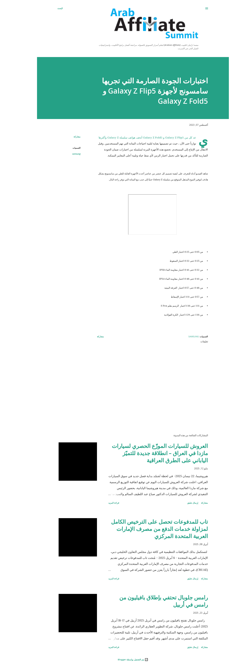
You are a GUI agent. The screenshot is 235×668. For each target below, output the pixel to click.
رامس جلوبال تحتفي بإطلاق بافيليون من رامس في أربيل (148, 601)
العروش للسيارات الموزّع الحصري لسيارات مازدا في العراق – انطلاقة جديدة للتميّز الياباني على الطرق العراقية (144, 453)
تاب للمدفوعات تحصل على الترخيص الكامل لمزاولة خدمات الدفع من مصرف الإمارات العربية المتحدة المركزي (144, 529)
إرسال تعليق (177, 502)
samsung (61, 153)
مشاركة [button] (61, 136)
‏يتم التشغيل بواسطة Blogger (117, 659)
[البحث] (44, 8)
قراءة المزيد (98, 502)
